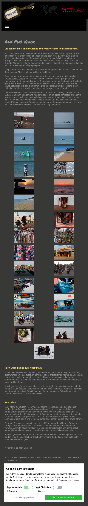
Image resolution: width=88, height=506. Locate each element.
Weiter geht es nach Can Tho (18, 448)
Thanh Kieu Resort (16, 78)
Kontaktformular (15, 460)
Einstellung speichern (24, 497)
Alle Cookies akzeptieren (63, 497)
